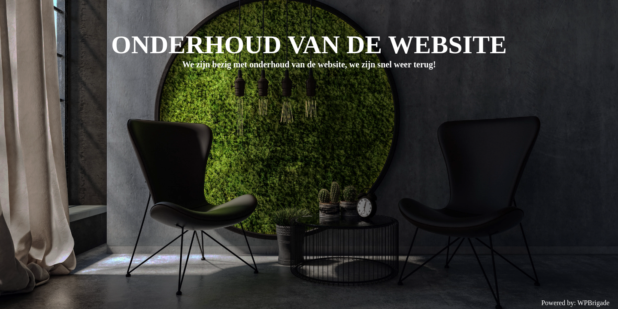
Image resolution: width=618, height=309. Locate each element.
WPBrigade (593, 302)
